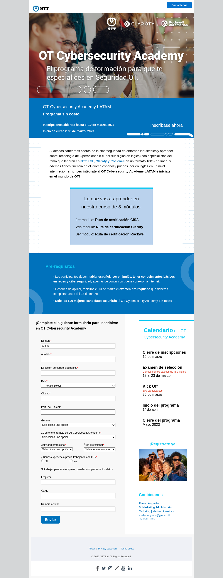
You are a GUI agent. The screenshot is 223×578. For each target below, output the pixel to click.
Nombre (46, 340)
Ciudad (46, 393)
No (75, 461)
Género (45, 420)
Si (46, 461)
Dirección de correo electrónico (59, 367)
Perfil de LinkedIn (51, 407)
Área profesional (94, 444)
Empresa (46, 477)
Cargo (44, 490)
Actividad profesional (53, 444)
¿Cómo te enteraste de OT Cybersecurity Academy (71, 432)
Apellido (46, 354)
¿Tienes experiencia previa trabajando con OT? (69, 457)
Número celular (50, 504)
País (44, 381)
